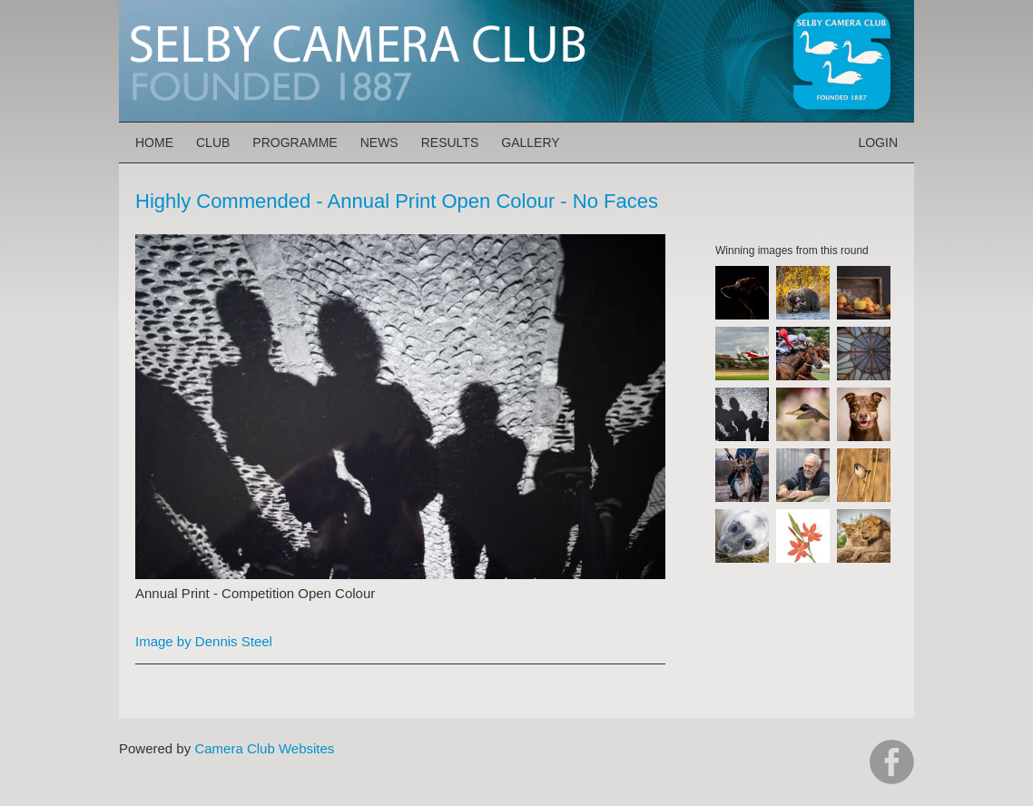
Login (878, 142)
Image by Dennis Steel (203, 641)
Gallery (530, 142)
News (379, 142)
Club (213, 142)
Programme (294, 142)
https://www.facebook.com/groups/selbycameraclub (892, 762)
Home (154, 142)
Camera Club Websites (264, 748)
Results (450, 142)
